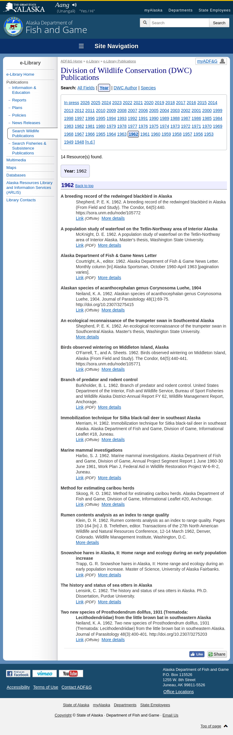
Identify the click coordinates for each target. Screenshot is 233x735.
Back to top (84, 186)
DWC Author (125, 87)
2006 (143, 110)
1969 (217, 126)
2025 (95, 102)
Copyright (63, 715)
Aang (62, 4)
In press (71, 102)
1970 (207, 126)
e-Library (93, 61)
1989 (164, 118)
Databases (16, 175)
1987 (186, 118)
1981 (90, 126)
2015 (202, 102)
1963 (122, 134)
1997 (79, 118)
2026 (85, 102)
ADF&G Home (72, 61)
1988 (175, 118)
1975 (153, 126)
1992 (132, 118)
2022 (127, 102)
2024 (106, 102)
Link (80, 218)
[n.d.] (90, 142)
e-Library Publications (119, 61)
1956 (198, 134)
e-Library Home (20, 74)
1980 (100, 126)
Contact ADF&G (77, 687)
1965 (100, 134)
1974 (164, 126)
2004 (164, 110)
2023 (117, 102)
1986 (196, 118)
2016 (191, 102)
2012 (79, 110)
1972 (186, 126)
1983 (68, 126)
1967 (79, 134)
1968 (68, 134)
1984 (217, 118)
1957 (187, 134)
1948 (79, 142)
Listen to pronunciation (74, 5)
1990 (153, 118)
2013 (68, 110)
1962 (133, 134)
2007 (132, 110)
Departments (180, 10)
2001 (196, 110)
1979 (111, 126)
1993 (122, 118)
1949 (68, 142)
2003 (175, 110)
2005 (153, 110)
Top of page (211, 726)
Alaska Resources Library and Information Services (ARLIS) (29, 187)
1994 (111, 118)
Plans (17, 107)
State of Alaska (27, 7)
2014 (212, 102)
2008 (122, 110)
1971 (196, 126)
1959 (166, 134)
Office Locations (179, 691)
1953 (209, 134)
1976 (143, 126)
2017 (180, 102)
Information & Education (24, 90)
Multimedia (16, 160)
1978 (122, 126)
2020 (149, 102)
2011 (90, 110)
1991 (143, 118)
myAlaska (153, 10)
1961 (145, 134)
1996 (90, 118)
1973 (175, 126)
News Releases (26, 122)
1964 (111, 134)
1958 (176, 134)
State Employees (215, 10)
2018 (170, 102)
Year (104, 87)
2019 (159, 102)
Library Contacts (21, 200)
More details (113, 218)
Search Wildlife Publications (25, 133)
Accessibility (18, 687)
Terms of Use (45, 687)
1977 (132, 126)
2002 (186, 110)
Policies (19, 115)
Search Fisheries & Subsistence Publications (29, 148)
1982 (79, 126)
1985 (207, 118)
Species (148, 87)
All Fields (86, 87)
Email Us (170, 715)
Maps (11, 167)
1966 (90, 134)
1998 (68, 118)
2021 (138, 102)
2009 (111, 110)
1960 (155, 134)
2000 (207, 110)
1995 (100, 118)
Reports (19, 100)
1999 (217, 110)
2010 (100, 110)
